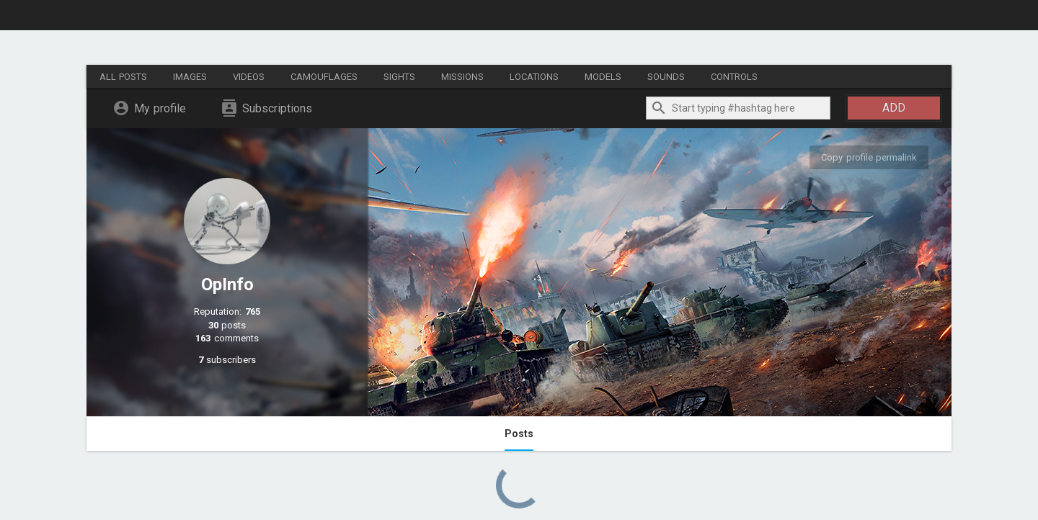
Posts (519, 433)
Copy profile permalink (869, 157)
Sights (399, 76)
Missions (462, 76)
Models (603, 76)
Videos (249, 76)
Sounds (666, 76)
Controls (734, 76)
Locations (534, 76)
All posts (123, 76)
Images (190, 76)
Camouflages (324, 76)
